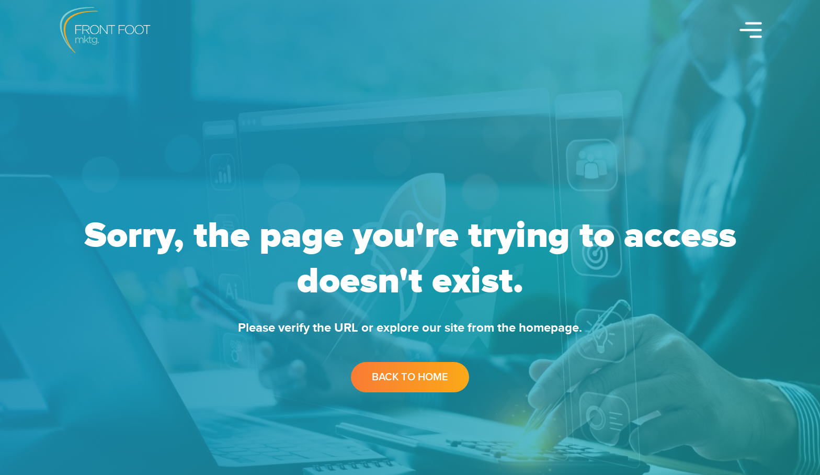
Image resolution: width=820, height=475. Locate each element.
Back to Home (410, 377)
